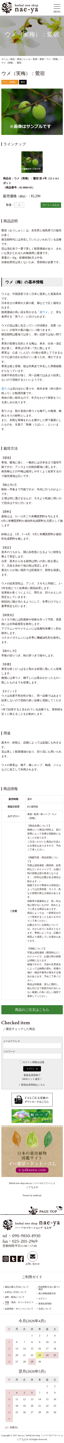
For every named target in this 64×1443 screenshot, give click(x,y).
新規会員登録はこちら (33, 1084)
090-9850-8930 (26, 1236)
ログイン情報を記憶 (32, 1062)
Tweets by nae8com (32, 1195)
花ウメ (44, 312)
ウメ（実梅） (10, 82)
